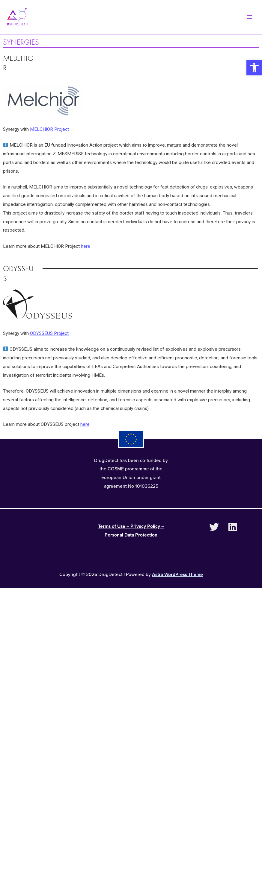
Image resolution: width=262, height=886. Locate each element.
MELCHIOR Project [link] (49, 131)
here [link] (85, 248)
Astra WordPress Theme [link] (177, 576)
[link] (254, 67)
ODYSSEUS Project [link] (49, 335)
